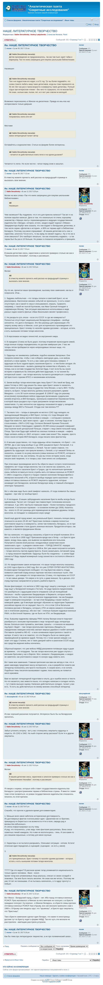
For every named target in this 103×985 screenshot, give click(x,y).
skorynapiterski (12, 697)
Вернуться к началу (98, 166)
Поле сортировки (72, 946)
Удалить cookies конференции (64, 976)
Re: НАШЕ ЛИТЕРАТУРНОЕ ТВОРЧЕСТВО (30, 45)
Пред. (7, 946)
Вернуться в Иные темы (14, 960)
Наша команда (45, 976)
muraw (9, 48)
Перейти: (45, 960)
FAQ (90, 24)
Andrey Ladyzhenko (38, 34)
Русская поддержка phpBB (51, 981)
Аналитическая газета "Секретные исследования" (42, 20)
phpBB (46, 980)
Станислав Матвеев (54, 34)
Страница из (76, 40)
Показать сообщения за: (38, 946)
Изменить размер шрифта (96, 19)
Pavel (65, 34)
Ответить (10, 40)
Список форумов (14, 20)
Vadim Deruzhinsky (21, 34)
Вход (97, 24)
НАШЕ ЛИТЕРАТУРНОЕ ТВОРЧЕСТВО (30, 31)
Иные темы (69, 20)
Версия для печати (91, 19)
